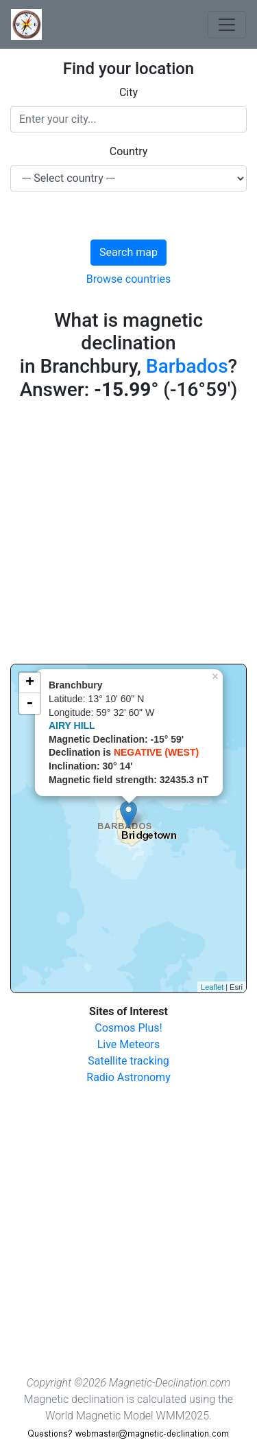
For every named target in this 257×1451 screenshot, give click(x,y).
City (128, 92)
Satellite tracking (128, 1060)
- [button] (29, 703)
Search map (128, 252)
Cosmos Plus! (128, 1027)
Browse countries (128, 279)
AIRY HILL (72, 725)
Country (129, 151)
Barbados (187, 366)
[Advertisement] (128, 535)
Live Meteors (128, 1044)
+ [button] (29, 683)
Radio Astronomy (128, 1077)
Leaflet (212, 987)
